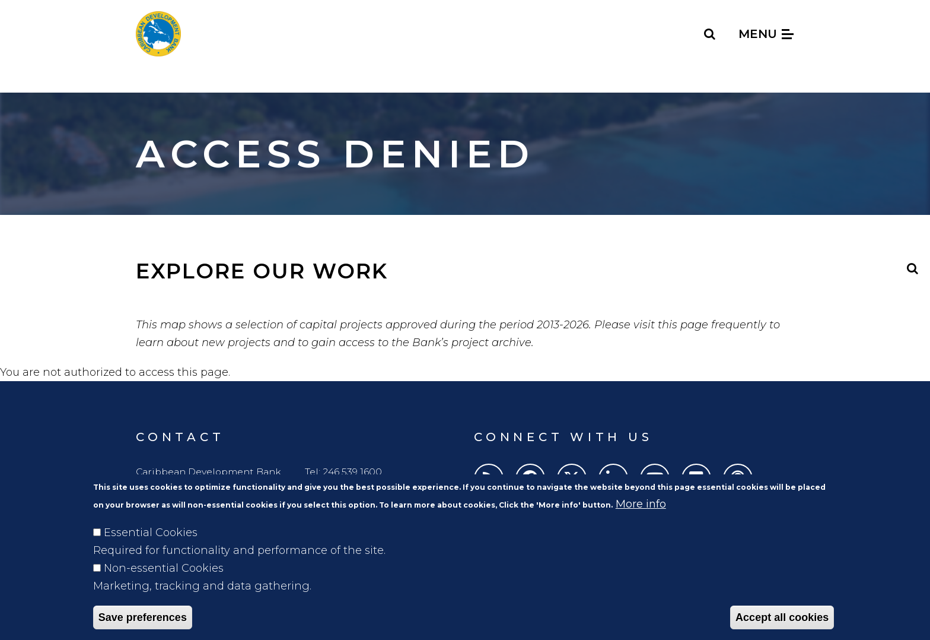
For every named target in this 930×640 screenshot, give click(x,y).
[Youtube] (655, 478)
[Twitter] (572, 478)
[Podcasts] (738, 478)
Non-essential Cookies (164, 585)
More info (641, 521)
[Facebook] (530, 478)
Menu (766, 34)
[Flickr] (696, 478)
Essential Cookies (151, 549)
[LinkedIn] (613, 478)
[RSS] (489, 478)
